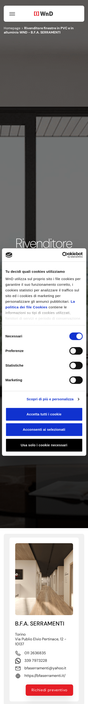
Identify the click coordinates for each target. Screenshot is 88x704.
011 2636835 (35, 652)
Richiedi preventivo (49, 689)
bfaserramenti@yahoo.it (45, 668)
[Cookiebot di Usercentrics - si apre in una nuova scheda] (63, 255)
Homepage (12, 28)
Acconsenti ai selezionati (44, 429)
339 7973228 (35, 660)
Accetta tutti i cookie (44, 414)
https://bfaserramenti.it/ (44, 675)
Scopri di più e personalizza (50, 399)
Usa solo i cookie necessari (44, 445)
